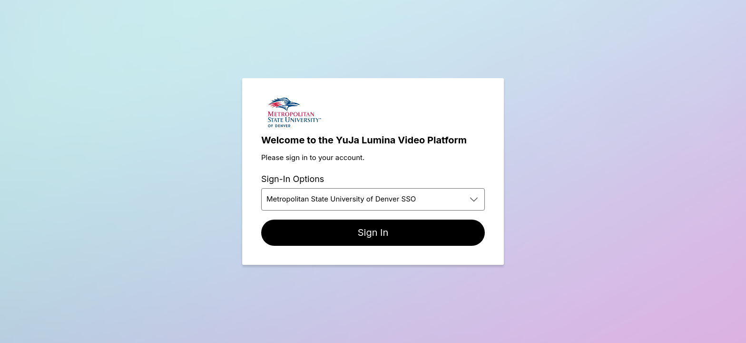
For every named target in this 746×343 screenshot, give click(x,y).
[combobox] (373, 199)
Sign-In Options (292, 178)
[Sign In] (373, 233)
